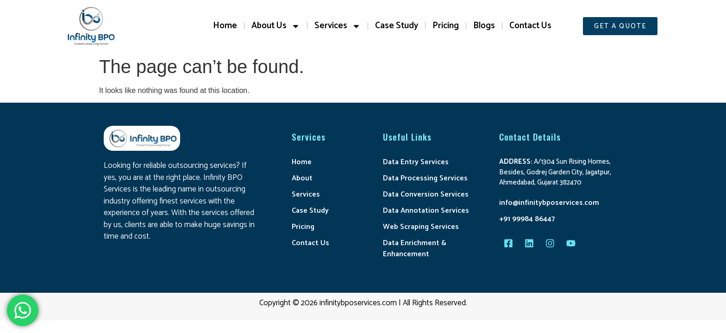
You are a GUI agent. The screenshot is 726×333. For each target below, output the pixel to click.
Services (337, 26)
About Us (275, 26)
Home (225, 25)
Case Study (396, 25)
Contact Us (530, 25)
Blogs (484, 25)
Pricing (445, 25)
